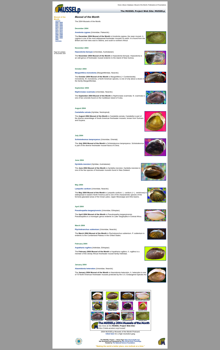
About (124, 5)
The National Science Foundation (124, 343)
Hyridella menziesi (83, 164)
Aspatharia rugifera (83, 248)
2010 (61, 33)
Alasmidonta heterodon (85, 268)
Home (120, 5)
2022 (61, 24)
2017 (56, 28)
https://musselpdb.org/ (132, 340)
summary (58, 41)
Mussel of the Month (141, 5)
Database (130, 5)
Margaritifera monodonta (85, 73)
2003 (56, 39)
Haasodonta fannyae (84, 52)
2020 (61, 25)
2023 (56, 24)
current (57, 21)
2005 (56, 38)
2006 (61, 36)
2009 (56, 35)
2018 (61, 27)
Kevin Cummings (135, 341)
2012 (61, 32)
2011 (56, 33)
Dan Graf (125, 341)
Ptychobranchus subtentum (87, 229)
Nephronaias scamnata (85, 92)
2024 (61, 22)
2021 (56, 25)
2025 (56, 22)
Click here (110, 334)
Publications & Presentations (157, 5)
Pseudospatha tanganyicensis (88, 210)
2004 (61, 38)
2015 (56, 30)
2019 (56, 27)
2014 (61, 30)
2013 (56, 32)
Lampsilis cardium (83, 189)
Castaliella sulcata (83, 112)
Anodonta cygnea (82, 32)
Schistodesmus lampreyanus (87, 139)
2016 (61, 28)
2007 (56, 36)
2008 (61, 35)
